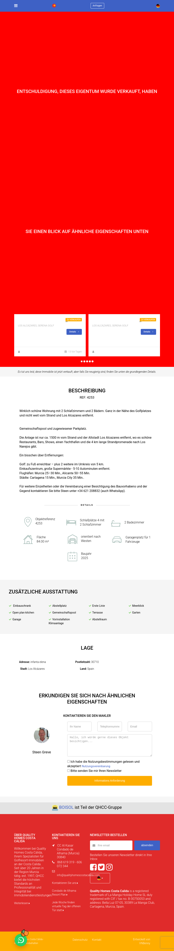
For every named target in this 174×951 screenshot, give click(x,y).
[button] (100, 878)
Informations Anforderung (109, 780)
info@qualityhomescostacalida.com (78, 875)
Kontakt (96, 939)
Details (74, 331)
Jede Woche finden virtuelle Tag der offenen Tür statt (66, 906)
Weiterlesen (22, 903)
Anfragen (97, 5)
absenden (147, 845)
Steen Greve (27, 351)
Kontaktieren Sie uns (65, 882)
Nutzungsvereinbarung (97, 766)
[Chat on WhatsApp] (21, 940)
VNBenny (144, 943)
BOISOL (66, 807)
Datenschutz (80, 939)
